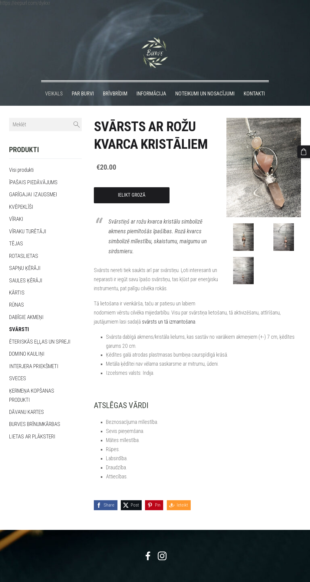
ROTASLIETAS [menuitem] (23, 245)
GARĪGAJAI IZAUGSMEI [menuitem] (33, 183)
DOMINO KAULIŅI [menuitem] (27, 343)
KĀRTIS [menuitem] (17, 281)
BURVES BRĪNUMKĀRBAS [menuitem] (34, 413)
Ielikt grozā (131, 184)
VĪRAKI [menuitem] (16, 208)
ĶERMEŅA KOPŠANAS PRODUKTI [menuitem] (31, 384)
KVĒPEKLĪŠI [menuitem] (21, 196)
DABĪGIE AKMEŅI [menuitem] (26, 306)
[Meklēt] (45, 113)
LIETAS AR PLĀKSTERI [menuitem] (32, 425)
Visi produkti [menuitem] (21, 159)
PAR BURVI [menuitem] (83, 82)
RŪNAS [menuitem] (16, 294)
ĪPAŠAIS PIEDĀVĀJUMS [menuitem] (33, 171)
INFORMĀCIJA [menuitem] (151, 82)
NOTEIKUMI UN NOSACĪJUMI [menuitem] (205, 82)
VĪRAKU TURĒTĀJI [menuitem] (27, 220)
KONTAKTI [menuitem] (254, 82)
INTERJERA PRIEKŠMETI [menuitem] (33, 355)
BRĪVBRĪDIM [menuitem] (115, 82)
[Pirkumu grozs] (305, 150)
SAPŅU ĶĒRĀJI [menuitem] (25, 257)
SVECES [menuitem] (17, 367)
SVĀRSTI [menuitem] (19, 318)
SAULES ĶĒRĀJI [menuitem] (25, 269)
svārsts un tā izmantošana (168, 311)
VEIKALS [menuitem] (54, 82)
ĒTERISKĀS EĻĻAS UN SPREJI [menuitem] (40, 331)
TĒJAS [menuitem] (16, 232)
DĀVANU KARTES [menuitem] (26, 401)
